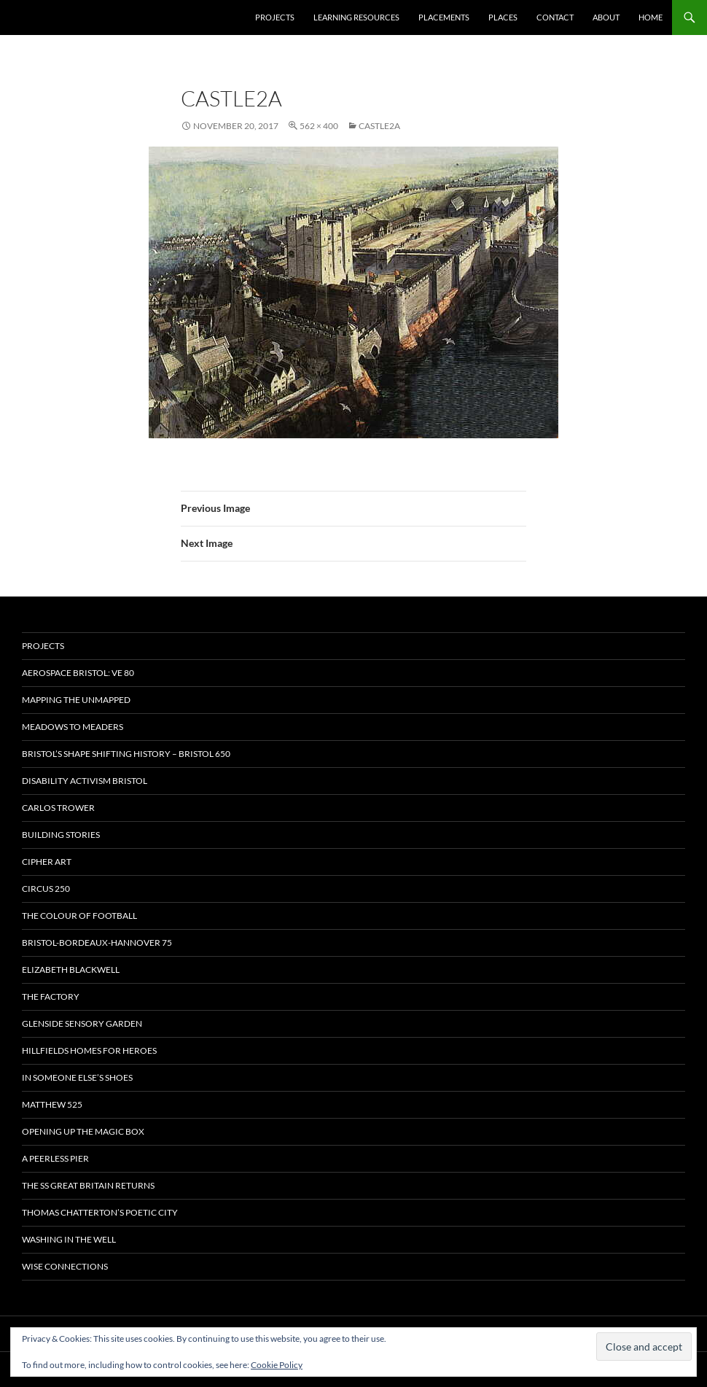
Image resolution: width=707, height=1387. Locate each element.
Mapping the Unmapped (76, 699)
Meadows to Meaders (72, 726)
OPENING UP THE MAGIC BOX (83, 1131)
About (606, 17)
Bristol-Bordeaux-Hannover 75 (97, 942)
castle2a (379, 125)
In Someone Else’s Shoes (77, 1077)
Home (650, 17)
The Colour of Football (79, 915)
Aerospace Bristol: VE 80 (78, 672)
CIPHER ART (46, 861)
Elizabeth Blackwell (71, 969)
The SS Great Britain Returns (88, 1185)
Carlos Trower (58, 807)
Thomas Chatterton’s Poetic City (100, 1212)
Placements (443, 17)
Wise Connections (65, 1266)
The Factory (50, 996)
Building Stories (61, 834)
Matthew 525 (52, 1104)
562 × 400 (319, 125)
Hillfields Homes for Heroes (89, 1050)
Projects (274, 17)
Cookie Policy (276, 1364)
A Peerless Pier (55, 1158)
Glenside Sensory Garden (82, 1023)
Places (502, 17)
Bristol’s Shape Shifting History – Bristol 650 (126, 753)
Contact (555, 17)
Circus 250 (46, 888)
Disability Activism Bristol (84, 780)
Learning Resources (356, 17)
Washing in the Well (69, 1239)
